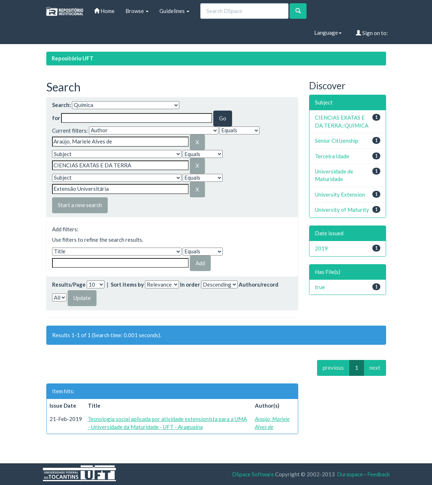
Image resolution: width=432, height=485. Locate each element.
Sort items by (127, 284)
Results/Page (69, 284)
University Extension (340, 194)
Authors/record (258, 284)
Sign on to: (372, 33)
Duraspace (350, 474)
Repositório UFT (73, 58)
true (320, 287)
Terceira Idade (332, 156)
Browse (137, 11)
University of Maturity (342, 209)
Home (104, 11)
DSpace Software (253, 474)
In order (190, 284)
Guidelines (174, 11)
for (56, 118)
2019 (321, 248)
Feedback (378, 474)
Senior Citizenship (336, 140)
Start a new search (80, 205)
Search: (61, 105)
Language (328, 32)
